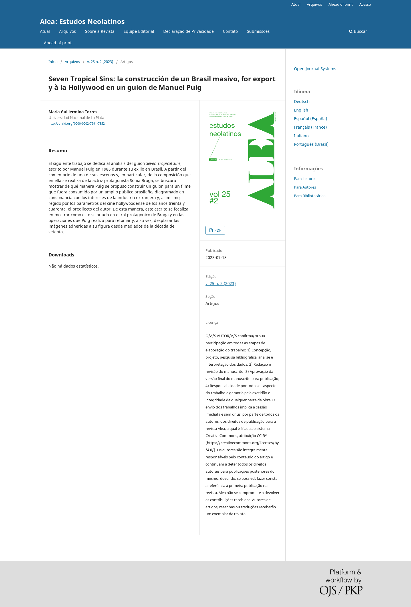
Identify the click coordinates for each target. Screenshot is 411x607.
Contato (230, 31)
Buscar (358, 31)
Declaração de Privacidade (188, 31)
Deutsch (302, 101)
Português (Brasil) (311, 144)
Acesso (365, 4)
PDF (217, 230)
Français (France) (310, 127)
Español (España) (310, 118)
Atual (45, 31)
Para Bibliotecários (309, 195)
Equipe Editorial (139, 31)
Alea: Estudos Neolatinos (82, 21)
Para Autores (305, 187)
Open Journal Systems (315, 68)
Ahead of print (58, 42)
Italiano (301, 135)
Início (53, 61)
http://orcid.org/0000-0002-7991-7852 (77, 124)
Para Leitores (305, 178)
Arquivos (67, 31)
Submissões (258, 31)
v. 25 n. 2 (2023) (100, 61)
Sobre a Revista (99, 31)
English (301, 110)
